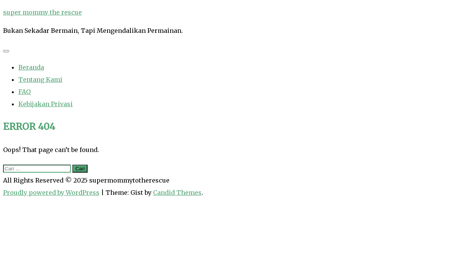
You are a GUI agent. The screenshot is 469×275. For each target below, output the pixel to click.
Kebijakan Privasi (45, 104)
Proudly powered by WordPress (51, 192)
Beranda (31, 67)
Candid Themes (177, 192)
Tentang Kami (40, 79)
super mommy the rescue (42, 12)
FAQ (24, 91)
